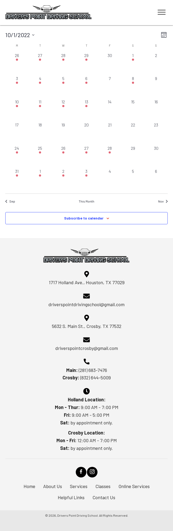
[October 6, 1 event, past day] (86, 87)
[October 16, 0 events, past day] (156, 110)
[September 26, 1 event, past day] (17, 64)
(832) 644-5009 (95, 377)
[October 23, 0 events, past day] (156, 133)
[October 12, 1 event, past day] (63, 110)
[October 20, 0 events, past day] (86, 133)
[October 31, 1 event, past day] (17, 179)
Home (29, 486)
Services (78, 486)
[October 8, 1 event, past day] (133, 87)
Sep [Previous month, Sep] (10, 201)
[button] (81, 472)
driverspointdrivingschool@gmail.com (86, 304)
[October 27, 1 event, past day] (86, 156)
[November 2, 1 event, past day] (63, 179)
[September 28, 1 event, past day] (63, 64)
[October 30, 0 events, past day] (156, 156)
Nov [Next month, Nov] (163, 201)
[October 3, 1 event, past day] (17, 87)
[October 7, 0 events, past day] (109, 87)
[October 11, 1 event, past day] (40, 110)
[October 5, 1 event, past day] (63, 87)
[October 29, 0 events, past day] (133, 156)
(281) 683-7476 (93, 370)
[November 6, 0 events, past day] (156, 179)
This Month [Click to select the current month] (86, 201)
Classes (102, 486)
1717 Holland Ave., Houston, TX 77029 (87, 282)
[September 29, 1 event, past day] (86, 64)
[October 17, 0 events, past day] (17, 133)
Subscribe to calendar (84, 218)
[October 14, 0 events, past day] (109, 110)
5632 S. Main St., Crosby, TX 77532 (86, 326)
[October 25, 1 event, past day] (40, 156)
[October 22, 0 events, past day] (133, 133)
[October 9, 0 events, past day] (156, 87)
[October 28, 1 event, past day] (109, 156)
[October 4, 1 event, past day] (40, 87)
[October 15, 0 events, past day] (133, 110)
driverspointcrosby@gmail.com (86, 348)
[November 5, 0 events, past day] (133, 179)
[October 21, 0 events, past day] (109, 133)
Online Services (134, 486)
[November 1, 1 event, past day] (40, 179)
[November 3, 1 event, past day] (86, 179)
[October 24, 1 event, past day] (17, 156)
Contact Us (103, 497)
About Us (52, 486)
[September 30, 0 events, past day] (109, 64)
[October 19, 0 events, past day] (63, 133)
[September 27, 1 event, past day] (40, 64)
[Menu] (162, 12)
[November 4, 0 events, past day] (109, 179)
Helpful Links (71, 497)
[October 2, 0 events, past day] (156, 64)
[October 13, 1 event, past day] (86, 110)
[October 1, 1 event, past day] (133, 64)
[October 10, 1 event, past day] (17, 110)
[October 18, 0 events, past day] (40, 133)
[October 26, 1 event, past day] (63, 156)
